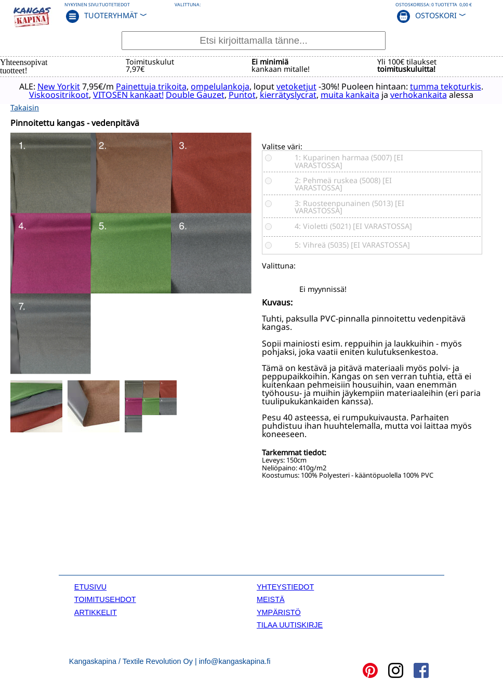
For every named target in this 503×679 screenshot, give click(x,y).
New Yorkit (64, 86)
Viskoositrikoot (107, 94)
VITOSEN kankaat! (176, 94)
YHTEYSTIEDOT (285, 585)
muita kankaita (398, 94)
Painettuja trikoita (157, 86)
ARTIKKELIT (95, 610)
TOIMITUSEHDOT (105, 598)
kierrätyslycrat (336, 94)
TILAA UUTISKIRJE (290, 623)
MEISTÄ (271, 598)
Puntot (290, 94)
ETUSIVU (90, 585)
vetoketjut (302, 86)
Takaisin (24, 105)
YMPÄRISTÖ (279, 610)
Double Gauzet (243, 94)
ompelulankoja (225, 86)
